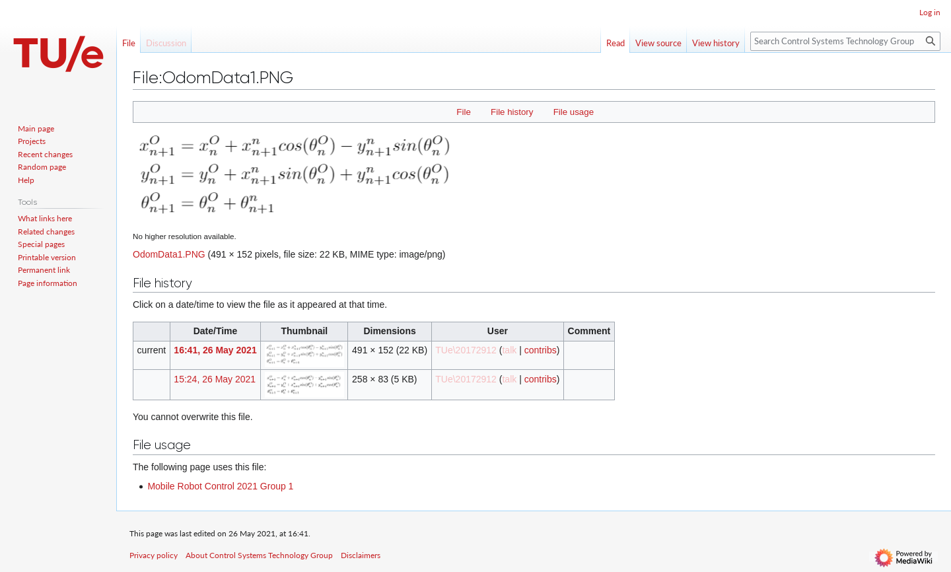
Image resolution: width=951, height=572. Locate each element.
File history (512, 112)
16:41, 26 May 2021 (215, 350)
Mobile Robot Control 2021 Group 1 (220, 486)
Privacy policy (153, 555)
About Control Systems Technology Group (259, 555)
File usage (573, 112)
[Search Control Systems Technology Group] (845, 41)
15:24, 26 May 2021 (215, 379)
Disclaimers (360, 555)
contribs (540, 350)
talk (509, 350)
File (463, 112)
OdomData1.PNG (169, 254)
